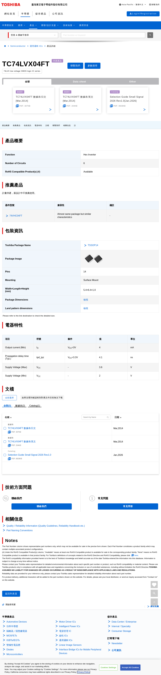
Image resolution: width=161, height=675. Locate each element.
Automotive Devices (16, 622)
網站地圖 (155, 606)
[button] (133, 4)
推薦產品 (16, 125)
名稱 (7, 417)
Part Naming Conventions (19, 530)
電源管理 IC (65, 631)
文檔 (47, 125)
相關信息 (67, 125)
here (136, 555)
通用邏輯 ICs (36, 46)
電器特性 (38, 125)
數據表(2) (20, 405)
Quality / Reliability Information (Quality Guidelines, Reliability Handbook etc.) (45, 526)
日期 (117, 417)
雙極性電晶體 (13, 645)
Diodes (10, 649)
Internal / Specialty (121, 626)
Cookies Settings (108, 668)
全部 (27, 81)
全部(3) (7, 405)
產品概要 (6, 125)
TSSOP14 (93, 245)
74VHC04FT (15, 215)
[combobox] (103, 35)
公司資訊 (116, 650)
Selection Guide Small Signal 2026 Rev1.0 (29, 455)
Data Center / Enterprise (124, 622)
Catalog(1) (34, 405)
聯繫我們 (56, 125)
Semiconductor (18, 46)
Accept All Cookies (130, 668)
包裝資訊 (27, 125)
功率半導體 (12, 626)
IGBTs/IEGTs (13, 640)
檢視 (86, 300)
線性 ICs (63, 635)
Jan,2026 (118, 455)
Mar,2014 (118, 428)
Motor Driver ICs (67, 622)
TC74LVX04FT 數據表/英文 (22, 441)
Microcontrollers (14, 654)
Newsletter (117, 643)
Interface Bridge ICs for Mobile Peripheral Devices (80, 651)
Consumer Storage (121, 631)
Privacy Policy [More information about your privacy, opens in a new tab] (83, 672)
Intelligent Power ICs (69, 626)
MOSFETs (11, 635)
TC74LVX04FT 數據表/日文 (22, 428)
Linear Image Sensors (70, 645)
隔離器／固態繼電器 (16, 631)
